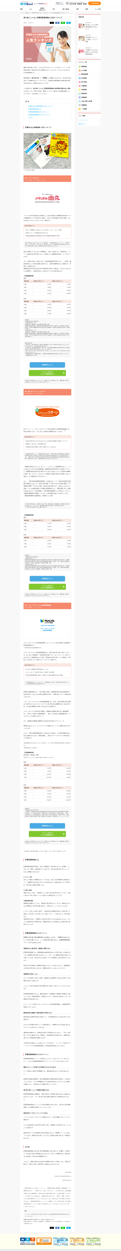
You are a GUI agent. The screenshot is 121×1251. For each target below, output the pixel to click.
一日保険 (83, 109)
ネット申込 (98, 9)
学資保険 (83, 90)
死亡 (54, 9)
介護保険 (83, 86)
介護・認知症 (65, 9)
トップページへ (83, 120)
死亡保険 (83, 82)
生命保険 (83, 78)
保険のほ (27, 12)
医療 (21, 9)
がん (31, 9)
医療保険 (83, 67)
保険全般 (83, 94)
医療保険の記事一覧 (37, 12)
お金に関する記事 (85, 101)
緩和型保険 (83, 74)
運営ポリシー (83, 124)
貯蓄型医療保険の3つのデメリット (39, 115)
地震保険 (83, 105)
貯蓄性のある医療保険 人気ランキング (40, 106)
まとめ (30, 117)
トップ (21, 12)
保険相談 (83, 97)
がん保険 (83, 70)
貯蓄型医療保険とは (34, 109)
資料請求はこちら (47, 365)
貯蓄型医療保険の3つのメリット (38, 112)
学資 (77, 9)
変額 (87, 9)
